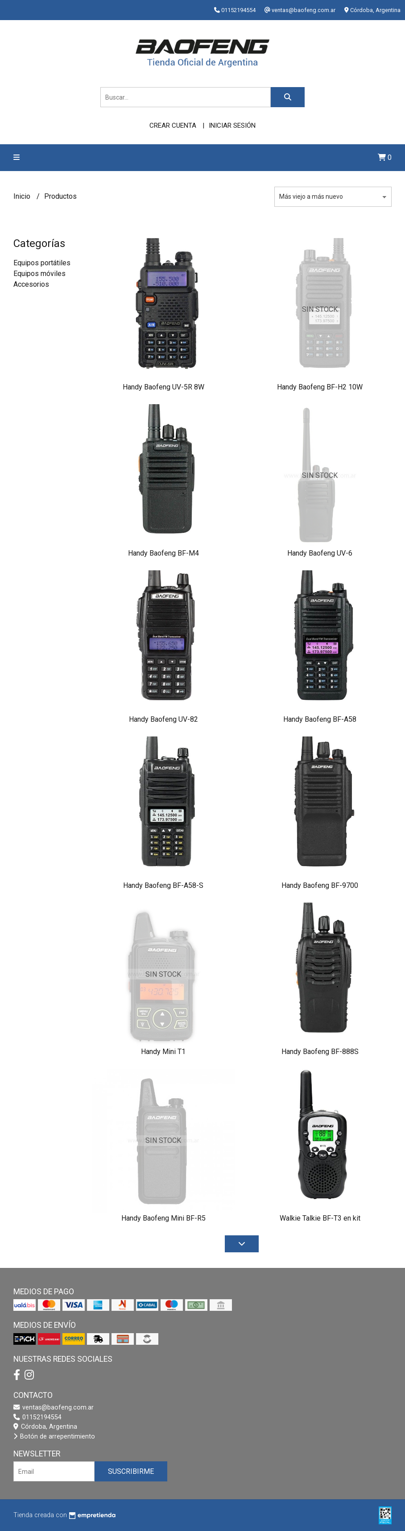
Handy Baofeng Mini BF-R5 (163, 1218)
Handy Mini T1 (163, 1051)
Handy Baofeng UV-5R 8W (163, 387)
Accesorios (31, 284)
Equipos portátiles (41, 263)
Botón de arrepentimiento (54, 1436)
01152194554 (37, 1417)
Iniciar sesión (232, 125)
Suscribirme (131, 1471)
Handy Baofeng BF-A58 (319, 719)
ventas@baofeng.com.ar (53, 1407)
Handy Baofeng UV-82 (163, 719)
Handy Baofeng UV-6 (319, 553)
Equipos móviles (39, 273)
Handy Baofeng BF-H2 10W (320, 387)
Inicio (22, 196)
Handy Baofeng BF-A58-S (163, 885)
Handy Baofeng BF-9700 (319, 885)
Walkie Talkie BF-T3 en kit (320, 1218)
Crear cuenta (172, 125)
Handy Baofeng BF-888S (320, 1051)
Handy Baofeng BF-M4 (163, 553)
